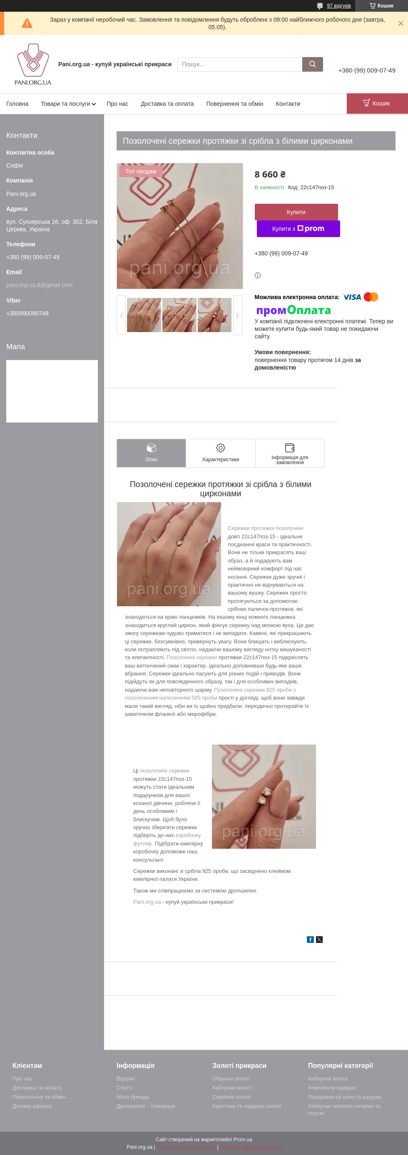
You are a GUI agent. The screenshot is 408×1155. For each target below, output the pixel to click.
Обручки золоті (231, 1078)
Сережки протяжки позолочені (265, 528)
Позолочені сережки (192, 657)
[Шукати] (312, 64)
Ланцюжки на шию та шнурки (344, 1097)
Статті (124, 1088)
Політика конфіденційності (250, 1147)
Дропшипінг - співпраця (146, 1106)
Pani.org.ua (147, 902)
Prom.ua (243, 1139)
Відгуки (125, 1078)
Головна (17, 103)
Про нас (117, 103)
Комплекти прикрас (332, 1088)
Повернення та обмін (234, 103)
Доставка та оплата (167, 103)
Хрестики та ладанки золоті (246, 1106)
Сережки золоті (231, 1097)
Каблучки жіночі (327, 1078)
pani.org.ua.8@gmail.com (39, 285)
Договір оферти (32, 1106)
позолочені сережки (164, 771)
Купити (296, 212)
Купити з (298, 228)
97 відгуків (339, 6)
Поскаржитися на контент (186, 1147)
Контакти (288, 103)
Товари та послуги (65, 103)
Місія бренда (133, 1097)
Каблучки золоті (232, 1088)
